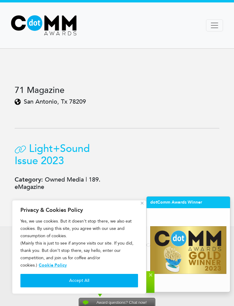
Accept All (79, 280)
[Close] (142, 203)
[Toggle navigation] (214, 25)
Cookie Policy (53, 265)
